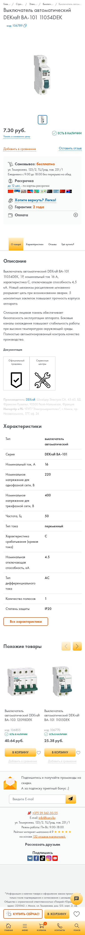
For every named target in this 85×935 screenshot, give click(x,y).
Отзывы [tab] (52, 244)
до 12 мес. (14, 186)
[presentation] (66, 646)
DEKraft (30, 399)
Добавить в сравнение (19, 148)
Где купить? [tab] (68, 244)
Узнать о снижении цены (16, 136)
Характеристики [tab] (34, 244)
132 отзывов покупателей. (49, 836)
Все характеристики (26, 621)
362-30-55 (45, 813)
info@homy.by (47, 818)
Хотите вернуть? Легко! (35, 199)
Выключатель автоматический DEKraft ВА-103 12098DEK (22, 715)
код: (17, 26)
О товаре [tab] (16, 244)
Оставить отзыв (70, 148)
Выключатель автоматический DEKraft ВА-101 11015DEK (61, 715)
